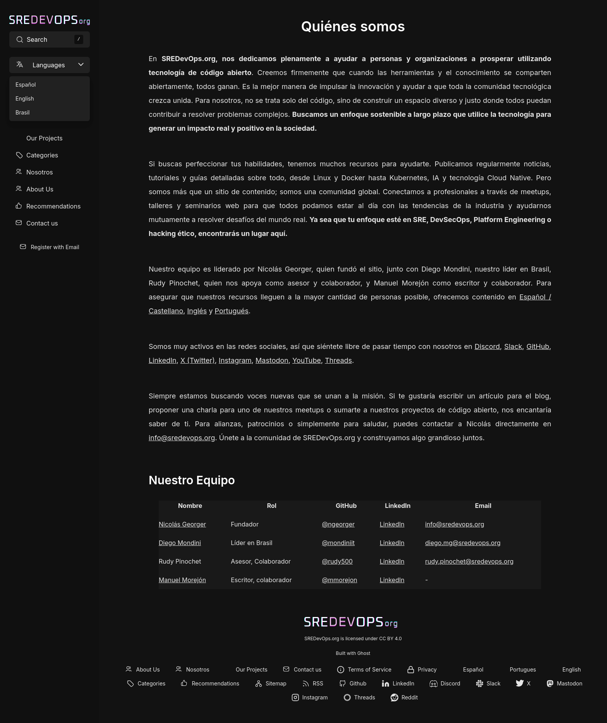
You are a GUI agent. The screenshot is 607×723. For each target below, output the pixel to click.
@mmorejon (339, 580)
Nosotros (39, 172)
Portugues (523, 669)
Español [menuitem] (25, 84)
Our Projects (44, 138)
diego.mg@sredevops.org (463, 543)
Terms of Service (369, 669)
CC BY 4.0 (390, 638)
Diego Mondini (180, 543)
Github (358, 683)
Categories (42, 155)
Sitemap (276, 683)
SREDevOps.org (321, 638)
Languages (50, 64)
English (571, 669)
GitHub (537, 346)
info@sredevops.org (182, 438)
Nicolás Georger (182, 524)
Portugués (232, 311)
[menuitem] (49, 138)
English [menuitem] (24, 98)
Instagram (235, 360)
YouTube (306, 360)
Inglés (197, 311)
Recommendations (53, 206)
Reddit (409, 697)
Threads (338, 360)
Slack (513, 346)
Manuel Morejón (182, 580)
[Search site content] (49, 39)
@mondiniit (338, 543)
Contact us (42, 223)
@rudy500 (337, 561)
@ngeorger (338, 524)
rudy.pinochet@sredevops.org (469, 561)
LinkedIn (163, 360)
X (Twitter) (197, 360)
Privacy (427, 669)
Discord (487, 346)
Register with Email (55, 247)
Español (473, 669)
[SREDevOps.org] (49, 20)
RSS (318, 683)
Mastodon (271, 360)
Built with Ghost (353, 653)
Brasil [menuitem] (22, 112)
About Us (39, 189)
